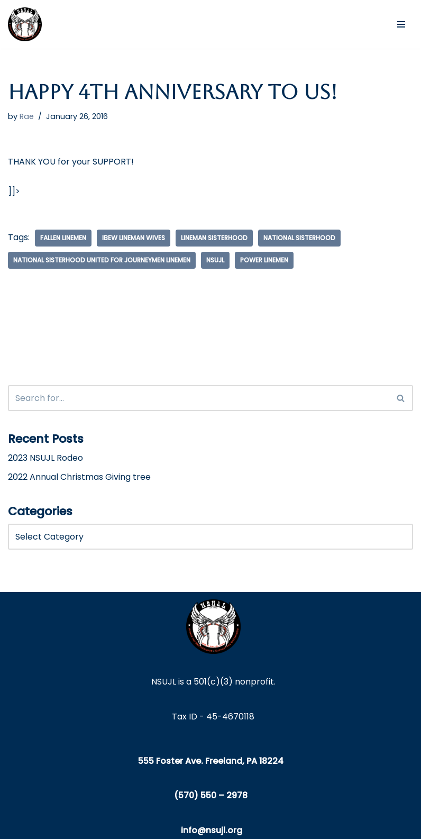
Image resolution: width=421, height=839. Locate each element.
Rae (27, 116)
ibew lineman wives (133, 237)
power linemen (264, 260)
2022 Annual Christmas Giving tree (79, 477)
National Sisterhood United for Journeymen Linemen (101, 260)
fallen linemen (63, 237)
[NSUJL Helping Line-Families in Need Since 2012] (25, 24)
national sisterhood (299, 237)
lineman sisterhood (214, 237)
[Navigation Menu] (401, 24)
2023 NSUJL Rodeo (45, 458)
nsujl (215, 260)
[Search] (198, 398)
